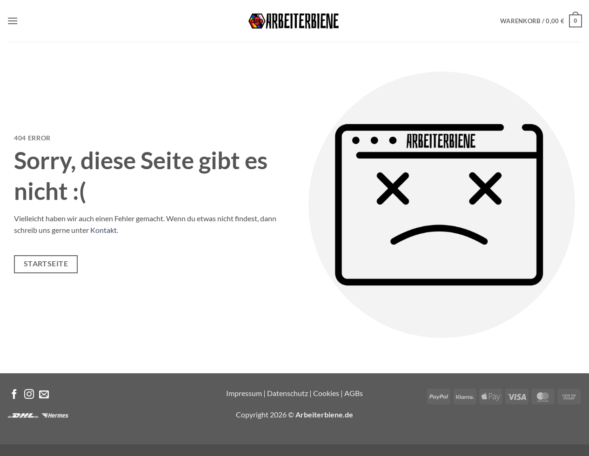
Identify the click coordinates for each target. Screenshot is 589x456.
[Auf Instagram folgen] (29, 395)
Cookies (326, 393)
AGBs (353, 393)
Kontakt (103, 229)
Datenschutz (287, 393)
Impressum (244, 393)
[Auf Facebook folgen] (14, 395)
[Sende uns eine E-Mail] (44, 395)
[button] (12, 20)
